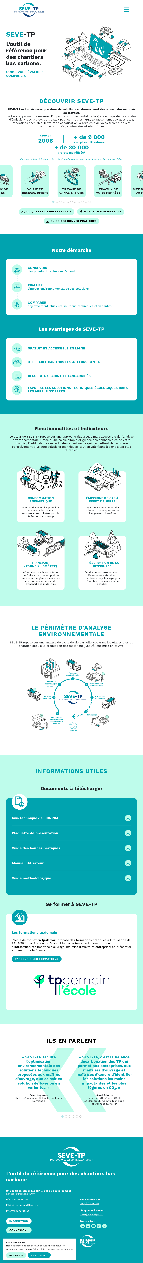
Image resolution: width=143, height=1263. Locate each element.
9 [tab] (82, 202)
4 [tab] (64, 202)
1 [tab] (53, 202)
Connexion (18, 1230)
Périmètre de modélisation (22, 1205)
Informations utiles (17, 1210)
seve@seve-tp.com (91, 1214)
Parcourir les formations (36, 958)
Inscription (18, 1221)
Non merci (16, 1255)
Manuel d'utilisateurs (100, 211)
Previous (4, 1080)
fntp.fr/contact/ (89, 1203)
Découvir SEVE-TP (17, 1199)
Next (139, 1080)
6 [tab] (71, 202)
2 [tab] (57, 202)
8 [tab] (79, 202)
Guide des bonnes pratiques (71, 221)
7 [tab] (75, 202)
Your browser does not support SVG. (71, 695)
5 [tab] (68, 202)
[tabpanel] (71, 181)
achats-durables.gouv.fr (20, 1193)
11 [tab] (90, 202)
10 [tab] (86, 202)
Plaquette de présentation (47, 211)
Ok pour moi (39, 1255)
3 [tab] (60, 202)
